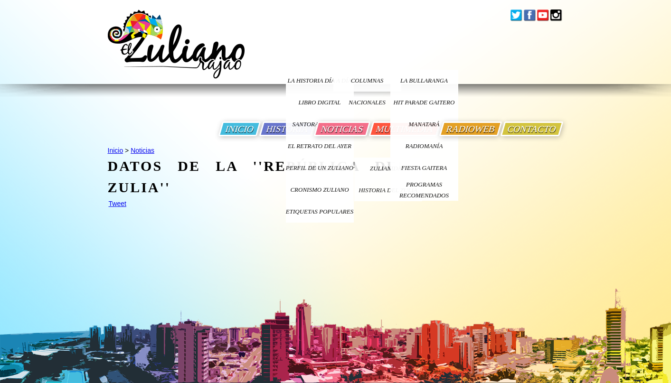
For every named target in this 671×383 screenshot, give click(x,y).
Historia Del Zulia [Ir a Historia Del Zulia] (388, 190)
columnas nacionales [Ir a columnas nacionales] (367, 84)
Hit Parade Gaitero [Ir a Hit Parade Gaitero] (424, 102)
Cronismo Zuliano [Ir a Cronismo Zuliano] (319, 189)
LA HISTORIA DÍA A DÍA (319, 80)
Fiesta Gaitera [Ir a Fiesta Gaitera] (424, 167)
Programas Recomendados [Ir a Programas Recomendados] (424, 190)
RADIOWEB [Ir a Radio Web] (470, 129)
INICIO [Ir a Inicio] (239, 129)
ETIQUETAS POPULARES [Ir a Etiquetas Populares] (319, 211)
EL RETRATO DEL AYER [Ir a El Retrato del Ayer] (319, 145)
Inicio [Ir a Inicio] (115, 150)
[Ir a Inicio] (176, 51)
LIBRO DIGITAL (320, 102)
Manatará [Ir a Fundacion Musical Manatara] (424, 124)
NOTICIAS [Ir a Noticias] (342, 129)
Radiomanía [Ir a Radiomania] (424, 145)
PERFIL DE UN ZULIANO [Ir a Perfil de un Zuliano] (319, 167)
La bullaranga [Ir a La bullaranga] (424, 80)
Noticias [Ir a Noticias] (142, 150)
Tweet (117, 203)
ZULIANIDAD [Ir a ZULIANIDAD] (388, 168)
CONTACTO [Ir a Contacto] (532, 129)
